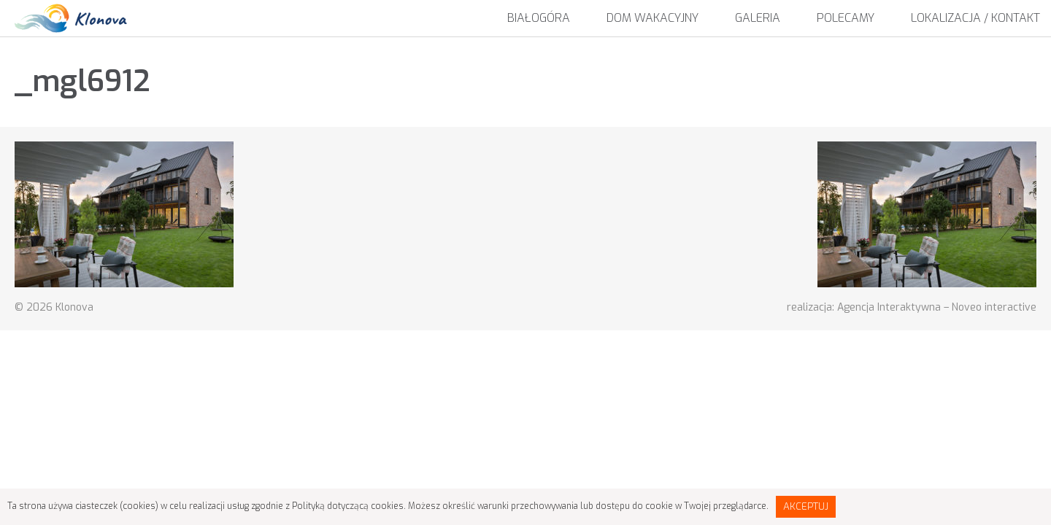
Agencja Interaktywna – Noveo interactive (936, 307)
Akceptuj (805, 506)
